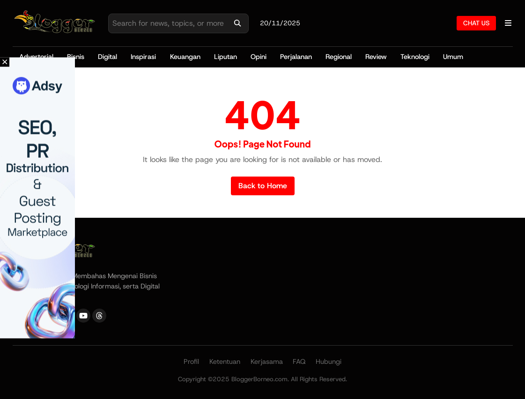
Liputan (225, 56)
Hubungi (328, 361)
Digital (107, 56)
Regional (338, 56)
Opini (258, 56)
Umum (453, 56)
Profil (191, 361)
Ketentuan (224, 361)
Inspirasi (143, 56)
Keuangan (185, 56)
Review (376, 56)
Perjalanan (296, 56)
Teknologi (414, 56)
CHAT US (476, 23)
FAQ (299, 361)
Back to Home (262, 186)
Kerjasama (267, 361)
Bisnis (75, 56)
